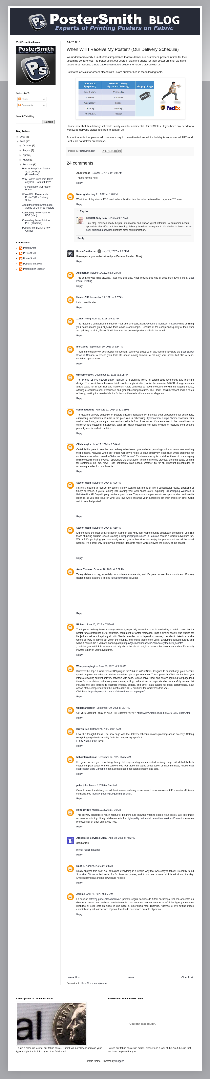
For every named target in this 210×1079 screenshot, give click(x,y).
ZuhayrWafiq (83, 318)
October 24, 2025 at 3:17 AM (105, 729)
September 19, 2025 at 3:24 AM (113, 707)
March (26, 159)
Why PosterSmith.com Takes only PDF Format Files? (37, 180)
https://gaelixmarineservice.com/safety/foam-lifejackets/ (153, 643)
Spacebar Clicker (85, 874)
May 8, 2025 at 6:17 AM (115, 218)
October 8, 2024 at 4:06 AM (106, 482)
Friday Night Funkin (86, 740)
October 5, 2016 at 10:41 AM (106, 173)
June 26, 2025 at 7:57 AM (100, 624)
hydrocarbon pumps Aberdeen (163, 418)
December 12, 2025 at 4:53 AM (114, 757)
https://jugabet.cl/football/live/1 (105, 899)
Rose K (80, 866)
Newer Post (74, 977)
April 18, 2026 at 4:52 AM (121, 838)
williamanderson (85, 707)
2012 (23, 141)
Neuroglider (83, 194)
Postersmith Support (34, 269)
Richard (80, 624)
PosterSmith (29, 248)
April (25, 155)
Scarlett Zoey (93, 218)
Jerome (80, 894)
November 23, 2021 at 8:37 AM (106, 297)
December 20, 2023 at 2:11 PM (111, 374)
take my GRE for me (122, 456)
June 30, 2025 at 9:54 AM (112, 666)
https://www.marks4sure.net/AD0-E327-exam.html (163, 713)
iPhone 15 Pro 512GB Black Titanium (103, 379)
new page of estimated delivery (112, 64)
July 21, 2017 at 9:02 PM (115, 251)
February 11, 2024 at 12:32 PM (112, 409)
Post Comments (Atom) (94, 983)
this (89, 302)
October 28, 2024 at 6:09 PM (108, 569)
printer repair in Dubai (88, 849)
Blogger (119, 1061)
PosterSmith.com (86, 251)
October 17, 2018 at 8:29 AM (105, 272)
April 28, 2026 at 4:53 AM (99, 894)
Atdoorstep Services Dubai (91, 838)
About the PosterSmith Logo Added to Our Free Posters (38, 206)
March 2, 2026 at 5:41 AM (103, 785)
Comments (25, 105)
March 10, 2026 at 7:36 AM (106, 809)
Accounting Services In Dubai (161, 323)
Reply (79, 183)
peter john (82, 785)
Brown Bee (82, 729)
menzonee (82, 346)
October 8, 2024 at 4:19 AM (106, 527)
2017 (23, 136)
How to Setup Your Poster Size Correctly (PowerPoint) (36, 171)
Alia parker (82, 272)
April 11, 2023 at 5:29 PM (105, 318)
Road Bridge (83, 809)
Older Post (187, 977)
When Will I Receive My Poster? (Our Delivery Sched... (35, 197)
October (27, 145)
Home (131, 977)
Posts (22, 99)
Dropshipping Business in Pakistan (140, 536)
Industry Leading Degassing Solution (111, 793)
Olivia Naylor (83, 444)
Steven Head (83, 482)
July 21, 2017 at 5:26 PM (104, 194)
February (28, 164)
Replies (84, 211)
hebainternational (86, 757)
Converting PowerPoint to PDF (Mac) (36, 214)
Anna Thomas (84, 569)
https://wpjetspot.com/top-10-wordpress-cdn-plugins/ (116, 691)
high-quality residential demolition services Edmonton (156, 818)
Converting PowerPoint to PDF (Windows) (36, 222)
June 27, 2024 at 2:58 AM (106, 444)
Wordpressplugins (87, 666)
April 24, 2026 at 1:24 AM (99, 866)
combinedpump (85, 409)
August (27, 150)
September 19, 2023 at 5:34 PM (106, 346)
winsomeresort (84, 374)
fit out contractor (119, 577)
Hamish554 (82, 297)
